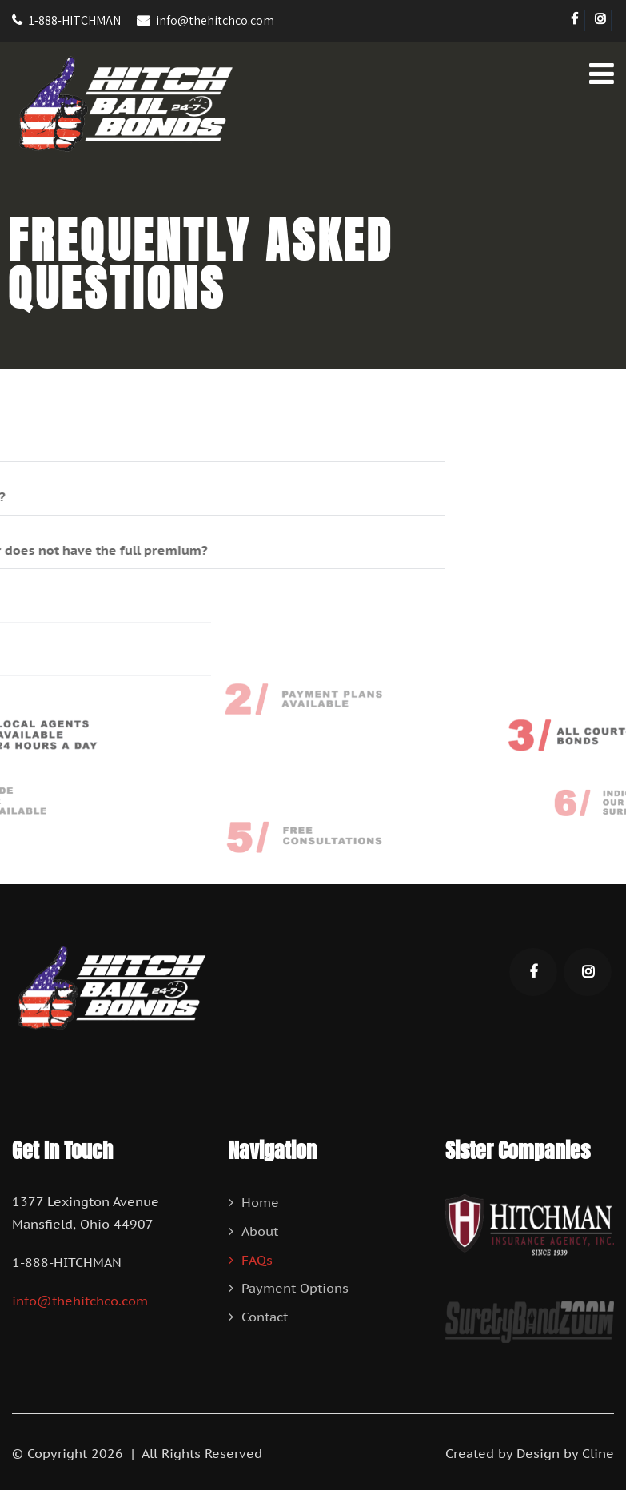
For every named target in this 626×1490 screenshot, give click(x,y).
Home (260, 1202)
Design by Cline (565, 1453)
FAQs (257, 1260)
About (259, 1231)
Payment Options (295, 1288)
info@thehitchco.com (215, 20)
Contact (264, 1317)
